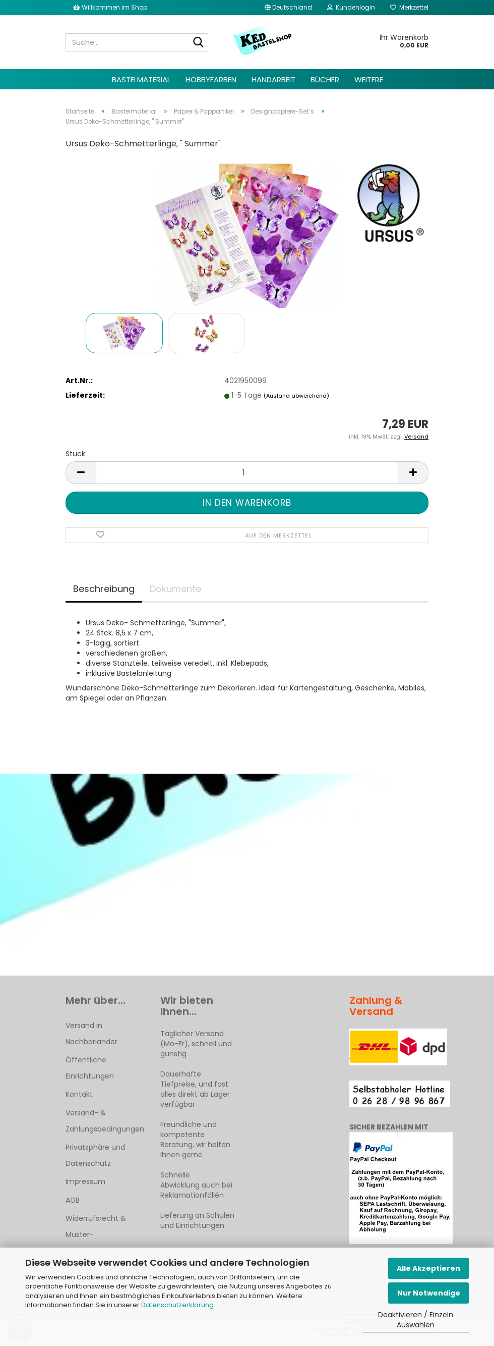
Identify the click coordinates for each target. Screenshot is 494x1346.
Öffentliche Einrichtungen (90, 1068)
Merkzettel (409, 7)
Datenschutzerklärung (177, 1305)
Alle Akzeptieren (428, 1268)
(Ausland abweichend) (296, 396)
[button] (288, 7)
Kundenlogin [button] (351, 7)
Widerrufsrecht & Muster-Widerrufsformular (98, 1234)
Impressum (85, 1181)
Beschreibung (104, 588)
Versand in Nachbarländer (91, 1033)
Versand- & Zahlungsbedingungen (105, 1121)
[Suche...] (198, 43)
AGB (73, 1200)
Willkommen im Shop (110, 7)
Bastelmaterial (141, 79)
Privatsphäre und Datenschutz (95, 1155)
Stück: (76, 454)
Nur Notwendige (428, 1293)
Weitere (368, 79)
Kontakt (79, 1094)
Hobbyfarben (211, 79)
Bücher (325, 79)
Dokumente (175, 588)
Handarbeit (273, 79)
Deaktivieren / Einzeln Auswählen (415, 1320)
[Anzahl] (247, 472)
